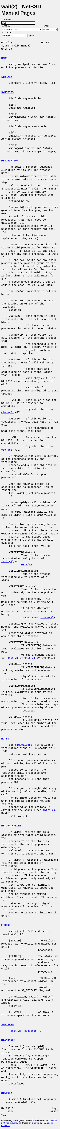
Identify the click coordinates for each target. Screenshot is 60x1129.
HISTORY (6, 1093)
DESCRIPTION (9, 161)
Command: (7, 20)
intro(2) (49, 810)
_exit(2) (7, 561)
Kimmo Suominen (12, 1123)
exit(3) (26, 565)
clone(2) (7, 412)
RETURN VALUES (11, 826)
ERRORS (6, 925)
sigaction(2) (24, 745)
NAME (4, 58)
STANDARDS (8, 1040)
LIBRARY (6, 77)
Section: (7, 26)
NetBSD (53, 1120)
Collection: (8, 32)
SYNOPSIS (7, 92)
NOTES (5, 739)
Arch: (48, 26)
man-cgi (35, 1123)
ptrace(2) (46, 617)
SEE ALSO (7, 1024)
